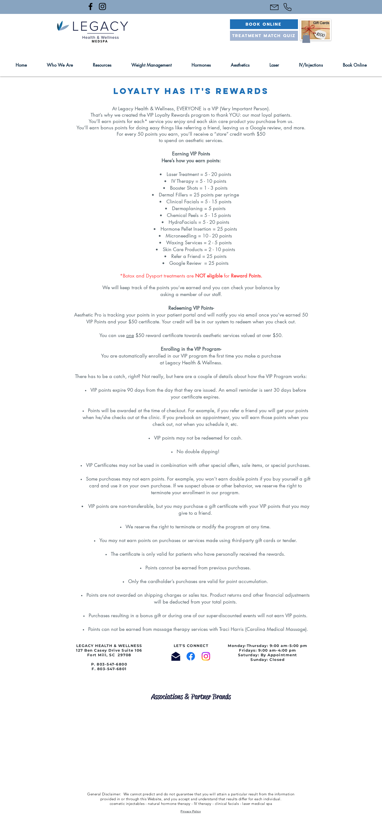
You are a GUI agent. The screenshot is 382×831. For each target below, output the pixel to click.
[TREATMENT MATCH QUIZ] (264, 36)
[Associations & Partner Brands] (191, 696)
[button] (306, 38)
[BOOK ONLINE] (264, 24)
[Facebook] (90, 6)
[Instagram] (102, 6)
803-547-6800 (112, 664)
